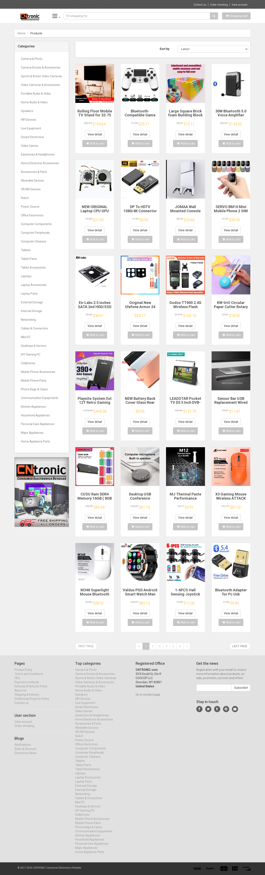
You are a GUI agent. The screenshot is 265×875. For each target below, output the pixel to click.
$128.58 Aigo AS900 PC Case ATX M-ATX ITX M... (80, 4)
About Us (20, 694)
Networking (28, 319)
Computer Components (36, 224)
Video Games (29, 145)
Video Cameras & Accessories (40, 85)
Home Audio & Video (34, 102)
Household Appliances (35, 415)
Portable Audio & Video (36, 93)
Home (21, 33)
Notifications (22, 748)
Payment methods (26, 685)
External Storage (32, 302)
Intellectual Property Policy (31, 702)
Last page (239, 646)
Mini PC (26, 337)
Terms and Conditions (28, 677)
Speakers (27, 111)
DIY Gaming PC (30, 354)
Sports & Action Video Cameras (41, 76)
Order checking (219, 4)
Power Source (30, 206)
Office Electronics (32, 215)
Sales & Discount (25, 752)
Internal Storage (31, 311)
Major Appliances (32, 432)
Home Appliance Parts (35, 441)
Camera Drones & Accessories (40, 67)
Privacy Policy (23, 673)
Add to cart (95, 143)
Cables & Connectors (34, 328)
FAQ (17, 681)
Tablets (26, 250)
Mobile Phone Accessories (38, 372)
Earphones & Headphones (38, 154)
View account (239, 4)
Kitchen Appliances (33, 406)
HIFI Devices (28, 119)
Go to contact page (148, 698)
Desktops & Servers (33, 345)
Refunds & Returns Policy (30, 690)
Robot (25, 198)
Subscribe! (241, 691)
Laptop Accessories (34, 285)
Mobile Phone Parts (33, 380)
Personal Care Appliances (37, 424)
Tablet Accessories (33, 267)
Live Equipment (31, 128)
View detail (95, 134)
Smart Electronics (32, 137)
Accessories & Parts (34, 172)
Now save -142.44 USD (32, 4)
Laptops (26, 276)
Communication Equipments (39, 398)
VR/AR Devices (31, 189)
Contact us (200, 4)
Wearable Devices (32, 180)
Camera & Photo (31, 58)
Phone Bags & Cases (34, 389)
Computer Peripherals (35, 232)
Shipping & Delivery (26, 698)
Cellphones (28, 363)
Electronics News (25, 756)
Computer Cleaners (33, 241)
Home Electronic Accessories (40, 163)
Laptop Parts (29, 293)
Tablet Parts (29, 258)
